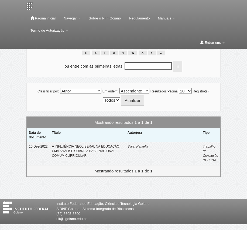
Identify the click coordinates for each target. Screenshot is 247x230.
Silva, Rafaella (138, 146)
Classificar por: (48, 91)
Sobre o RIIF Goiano (105, 18)
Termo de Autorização (49, 30)
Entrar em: (212, 42)
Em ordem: (110, 91)
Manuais (166, 18)
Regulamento (139, 18)
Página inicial (43, 18)
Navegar (72, 18)
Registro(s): (201, 91)
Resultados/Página (164, 91)
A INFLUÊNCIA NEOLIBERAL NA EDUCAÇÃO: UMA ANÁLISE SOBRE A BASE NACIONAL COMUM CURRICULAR (86, 151)
